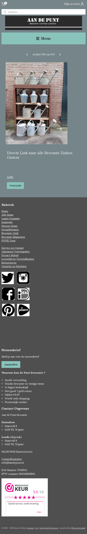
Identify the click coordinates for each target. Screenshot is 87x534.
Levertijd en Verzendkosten (17, 259)
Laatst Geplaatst (10, 218)
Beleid (14, 255)
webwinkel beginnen (49, 528)
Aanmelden (11, 364)
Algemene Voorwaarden (15, 251)
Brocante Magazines (13, 237)
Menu (43, 38)
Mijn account (74, 4)
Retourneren (8, 263)
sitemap (30, 528)
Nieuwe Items (9, 226)
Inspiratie (7, 222)
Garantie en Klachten (14, 266)
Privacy (6, 255)
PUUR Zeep (8, 240)
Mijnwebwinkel (78, 528)
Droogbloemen (10, 229)
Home (4, 211)
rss (36, 528)
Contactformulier (11, 459)
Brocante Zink (9, 233)
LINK (10, 177)
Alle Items (7, 215)
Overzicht (15, 185)
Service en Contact (12, 248)
